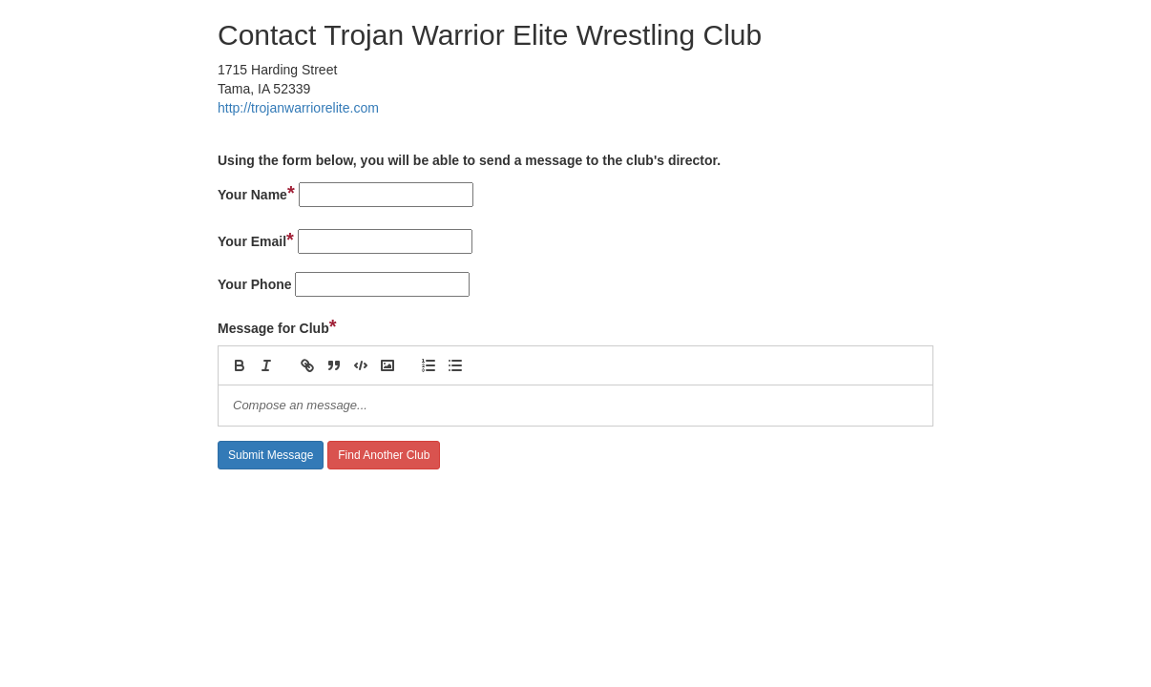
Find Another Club (383, 455)
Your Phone (255, 284)
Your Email (256, 239)
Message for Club (277, 326)
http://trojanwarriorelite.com (298, 107)
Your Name (256, 192)
